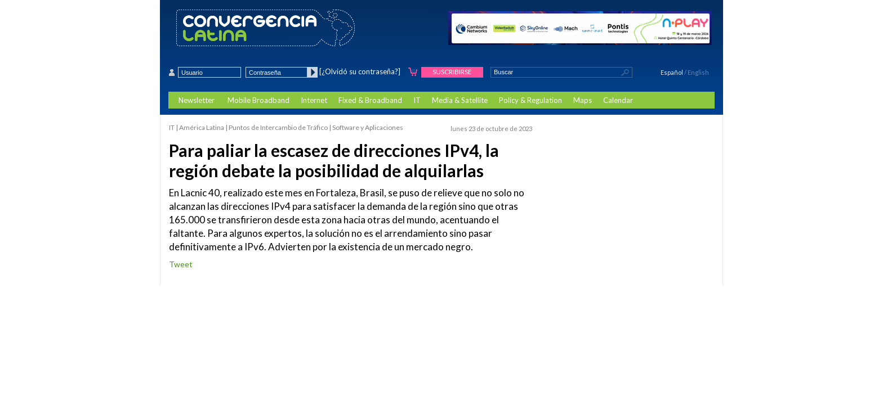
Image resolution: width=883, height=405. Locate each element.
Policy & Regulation (530, 100)
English (698, 72)
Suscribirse (452, 72)
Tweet (181, 264)
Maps (582, 100)
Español (672, 72)
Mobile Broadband (258, 100)
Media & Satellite (460, 100)
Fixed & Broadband (370, 100)
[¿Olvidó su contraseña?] (359, 71)
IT (417, 100)
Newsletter (197, 100)
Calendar (618, 100)
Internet (314, 100)
